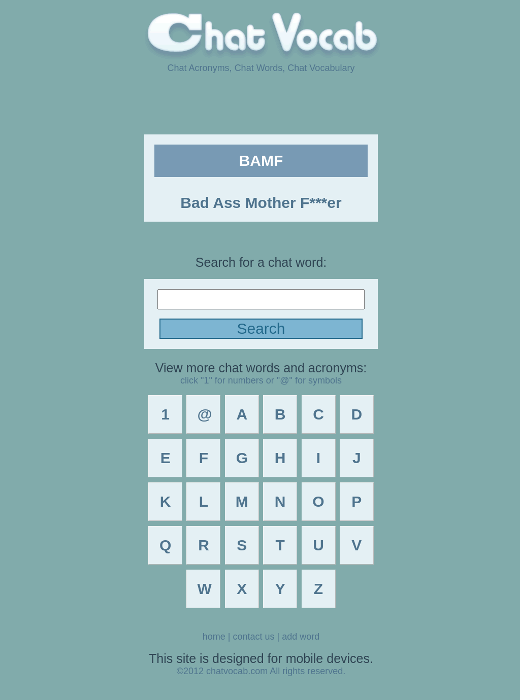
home (214, 637)
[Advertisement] (260, 103)
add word (300, 637)
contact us (253, 637)
